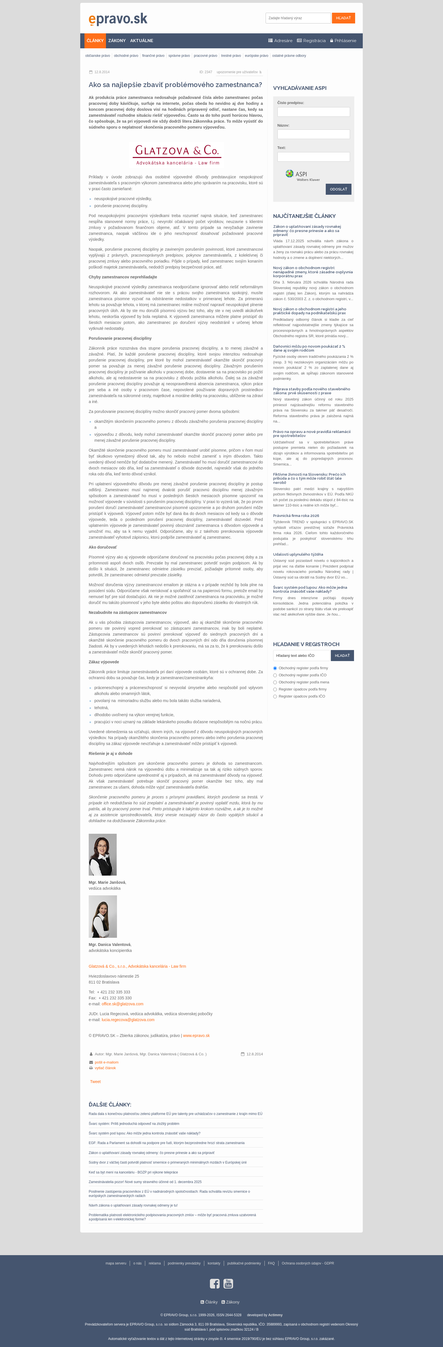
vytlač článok (105, 1068)
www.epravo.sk (196, 1035)
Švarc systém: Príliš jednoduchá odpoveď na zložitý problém (134, 1124)
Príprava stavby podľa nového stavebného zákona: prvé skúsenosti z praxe (311, 391)
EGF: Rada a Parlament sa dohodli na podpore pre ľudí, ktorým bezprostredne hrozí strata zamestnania (167, 1143)
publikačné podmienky (244, 1263)
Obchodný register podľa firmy (300, 668)
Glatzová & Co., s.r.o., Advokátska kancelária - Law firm (137, 966)
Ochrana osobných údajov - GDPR (308, 1263)
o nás (137, 1263)
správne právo (179, 56)
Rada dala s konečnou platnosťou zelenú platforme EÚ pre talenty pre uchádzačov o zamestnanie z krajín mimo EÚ (175, 1114)
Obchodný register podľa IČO (300, 675)
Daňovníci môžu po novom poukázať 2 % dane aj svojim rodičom (309, 348)
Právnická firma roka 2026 (296, 516)
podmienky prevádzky (184, 1263)
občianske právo (97, 56)
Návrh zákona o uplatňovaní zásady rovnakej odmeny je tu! (133, 1205)
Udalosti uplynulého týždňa (298, 554)
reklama (155, 1263)
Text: (281, 148)
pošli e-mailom (107, 1062)
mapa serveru (116, 1263)
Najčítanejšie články (304, 216)
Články (211, 1302)
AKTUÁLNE (141, 40)
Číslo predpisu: (290, 103)
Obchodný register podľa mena (301, 682)
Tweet (95, 1081)
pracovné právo (205, 56)
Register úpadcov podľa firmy (300, 689)
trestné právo (231, 56)
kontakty (214, 1263)
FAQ (271, 1263)
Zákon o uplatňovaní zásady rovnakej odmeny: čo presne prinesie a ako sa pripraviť (151, 1153)
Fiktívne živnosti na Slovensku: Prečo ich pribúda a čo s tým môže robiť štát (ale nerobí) (309, 478)
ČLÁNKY (95, 40)
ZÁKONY (117, 40)
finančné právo (153, 56)
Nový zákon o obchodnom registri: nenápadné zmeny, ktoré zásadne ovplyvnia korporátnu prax (313, 272)
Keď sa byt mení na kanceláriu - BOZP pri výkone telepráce (133, 1172)
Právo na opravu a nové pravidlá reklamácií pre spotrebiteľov (312, 434)
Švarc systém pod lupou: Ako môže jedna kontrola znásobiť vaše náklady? (144, 1133)
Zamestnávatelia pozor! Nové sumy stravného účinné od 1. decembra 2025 (145, 1182)
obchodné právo (126, 56)
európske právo (256, 56)
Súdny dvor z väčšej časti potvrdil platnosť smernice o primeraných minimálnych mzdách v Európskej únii (168, 1162)
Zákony (232, 1302)
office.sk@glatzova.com (123, 1004)
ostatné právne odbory (289, 56)
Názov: (283, 125)
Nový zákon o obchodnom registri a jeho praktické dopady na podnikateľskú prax (309, 311)
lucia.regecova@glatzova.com (128, 1019)
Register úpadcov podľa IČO (299, 696)
